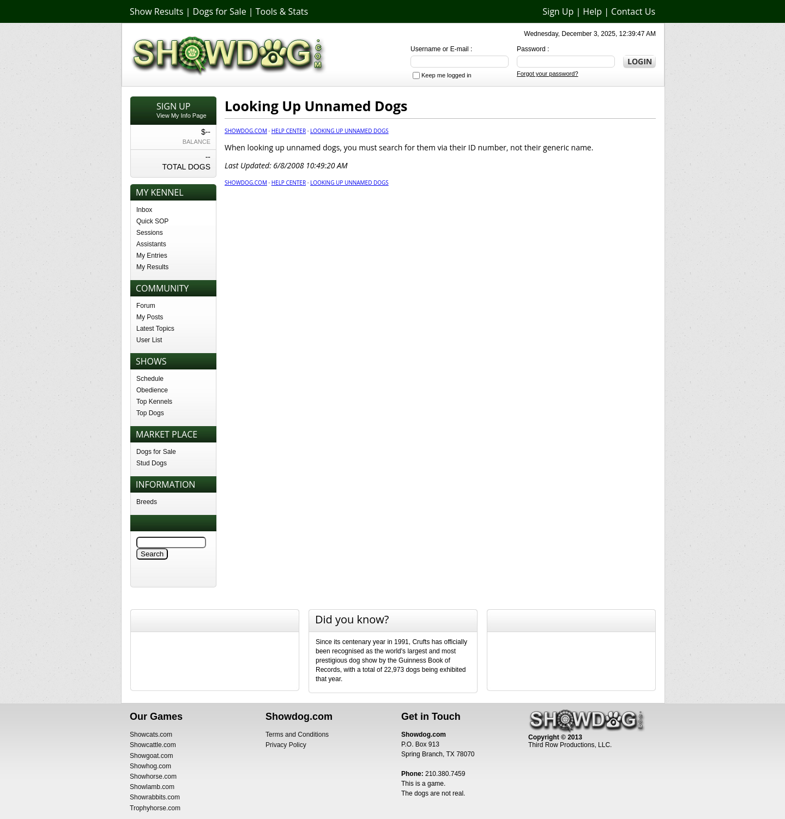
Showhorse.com (153, 776)
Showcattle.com (153, 745)
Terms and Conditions (297, 734)
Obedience (152, 390)
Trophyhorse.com (155, 808)
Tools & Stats (282, 11)
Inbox (144, 210)
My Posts (149, 317)
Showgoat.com (151, 756)
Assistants (151, 244)
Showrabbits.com (155, 797)
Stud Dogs (151, 463)
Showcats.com (151, 734)
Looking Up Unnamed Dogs (349, 131)
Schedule (150, 379)
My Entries (151, 255)
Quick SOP (152, 221)
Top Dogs (150, 413)
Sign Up (557, 11)
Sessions (149, 232)
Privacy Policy (285, 745)
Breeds (146, 502)
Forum (145, 306)
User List (149, 340)
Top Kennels (154, 401)
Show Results (156, 11)
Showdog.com (246, 131)
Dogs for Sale (219, 11)
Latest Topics (155, 328)
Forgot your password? (547, 73)
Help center (288, 131)
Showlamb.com (152, 787)
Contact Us (633, 11)
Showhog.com (150, 766)
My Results (152, 267)
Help (592, 11)
